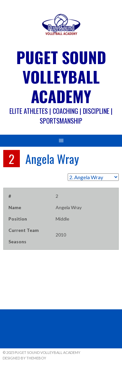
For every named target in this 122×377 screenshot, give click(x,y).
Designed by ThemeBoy (24, 358)
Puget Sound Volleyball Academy (61, 77)
